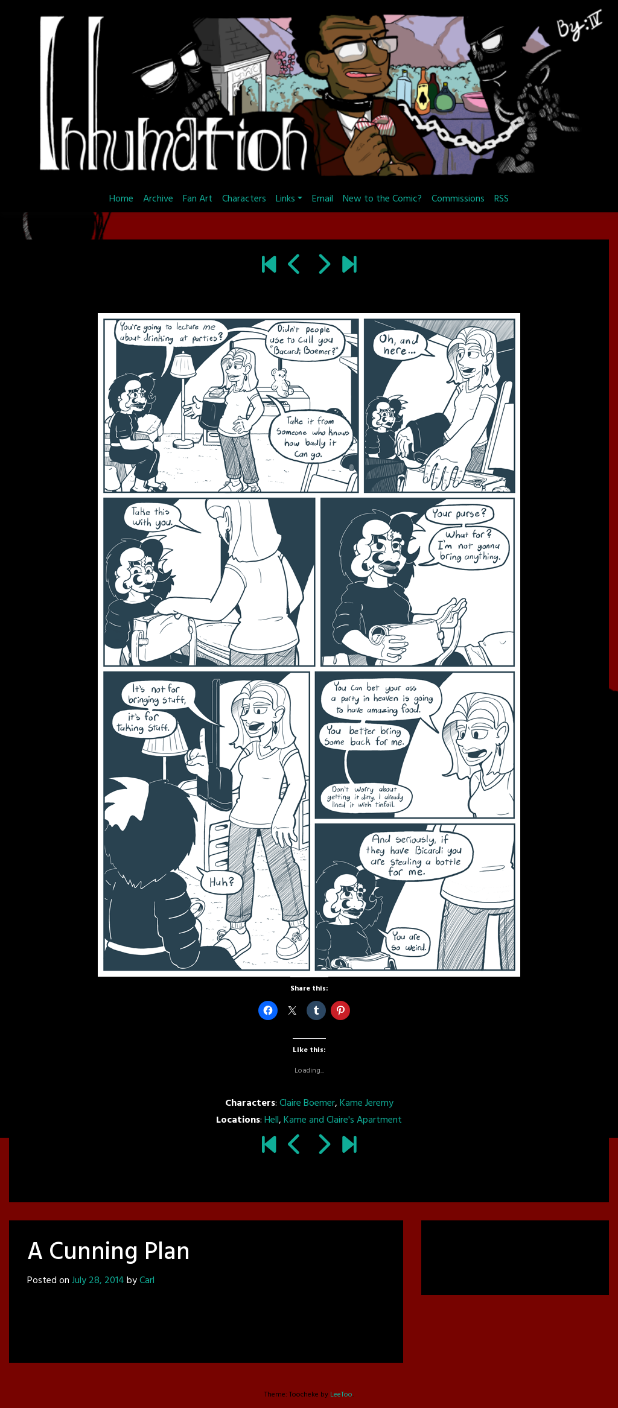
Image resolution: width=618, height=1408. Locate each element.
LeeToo (341, 1395)
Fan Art (197, 199)
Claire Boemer (307, 1103)
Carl (146, 1281)
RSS (501, 199)
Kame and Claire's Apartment (343, 1120)
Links (285, 199)
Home (121, 199)
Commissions (458, 199)
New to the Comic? (382, 199)
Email (322, 199)
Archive (158, 199)
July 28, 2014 (98, 1281)
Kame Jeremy (366, 1103)
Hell (271, 1120)
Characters (244, 199)
